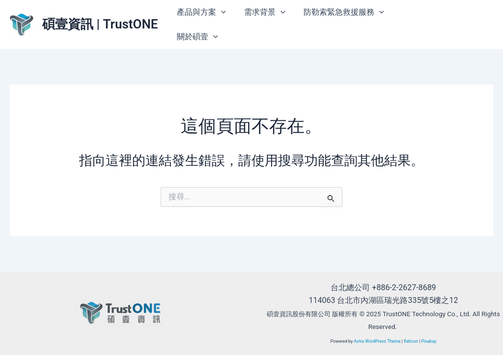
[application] (220, 12)
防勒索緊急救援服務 (337, 12)
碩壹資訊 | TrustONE (100, 24)
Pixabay (429, 341)
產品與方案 (200, 12)
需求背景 (260, 12)
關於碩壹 (196, 37)
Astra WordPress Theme (377, 341)
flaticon (411, 341)
